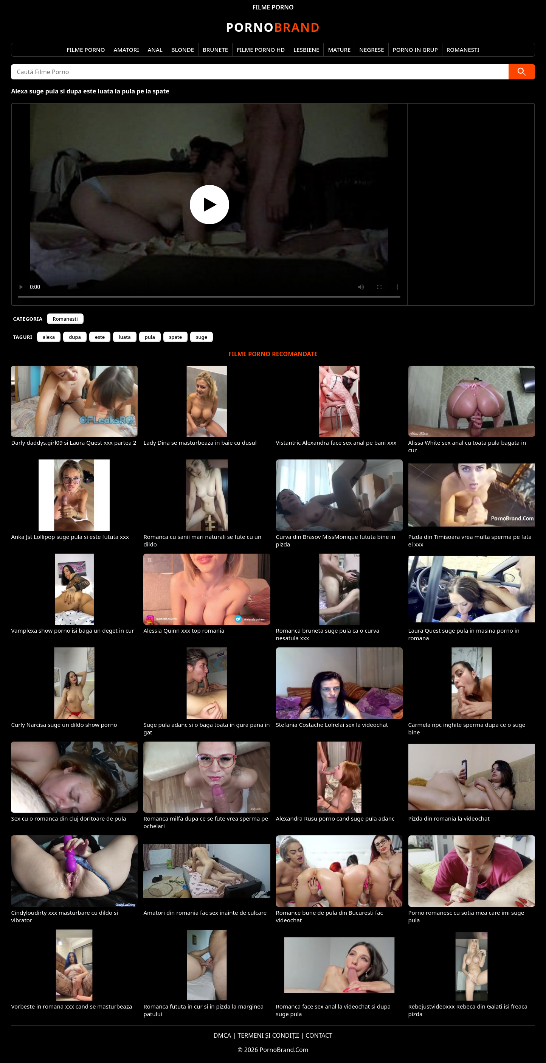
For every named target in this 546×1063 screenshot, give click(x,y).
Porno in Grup (415, 49)
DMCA (222, 1035)
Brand (273, 27)
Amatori (126, 49)
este (100, 337)
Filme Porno (86, 49)
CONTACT (319, 1035)
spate (175, 337)
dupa (75, 337)
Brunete (215, 49)
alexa (49, 337)
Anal (154, 49)
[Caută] (522, 71)
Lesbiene (306, 49)
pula (150, 337)
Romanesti (463, 49)
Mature (339, 49)
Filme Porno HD (261, 49)
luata (125, 337)
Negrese (371, 49)
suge (201, 337)
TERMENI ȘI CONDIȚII (268, 1035)
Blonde (182, 49)
